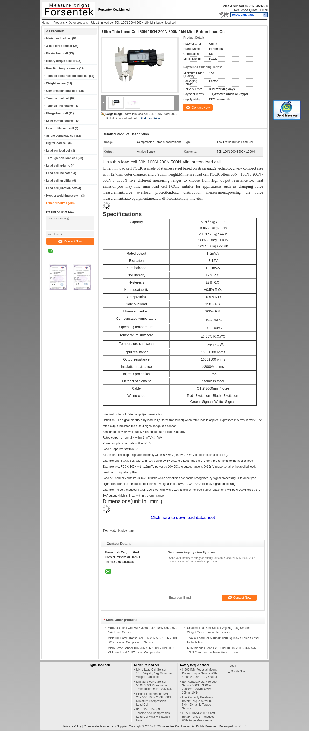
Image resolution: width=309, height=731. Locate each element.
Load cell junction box (61, 188)
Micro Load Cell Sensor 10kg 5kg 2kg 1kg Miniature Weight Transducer (154, 673)
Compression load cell (61, 90)
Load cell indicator (59, 173)
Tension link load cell (60, 105)
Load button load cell (60, 120)
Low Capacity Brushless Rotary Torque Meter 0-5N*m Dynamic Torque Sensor (197, 703)
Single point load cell (60, 135)
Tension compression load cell (67, 76)
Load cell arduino (58, 165)
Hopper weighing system (63, 195)
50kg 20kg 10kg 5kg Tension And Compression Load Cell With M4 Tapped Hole (153, 715)
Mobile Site (236, 671)
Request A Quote (245, 10)
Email (264, 10)
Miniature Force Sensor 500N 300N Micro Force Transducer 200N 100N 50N (154, 685)
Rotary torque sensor (60, 61)
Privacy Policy (72, 726)
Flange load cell (57, 113)
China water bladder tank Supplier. (106, 726)
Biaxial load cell (57, 53)
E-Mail (232, 666)
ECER (242, 726)
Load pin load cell (58, 150)
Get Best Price (150, 118)
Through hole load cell (61, 158)
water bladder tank (122, 530)
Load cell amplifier (58, 180)
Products (59, 22)
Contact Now (70, 241)
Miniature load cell (58, 38)
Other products (78, 22)
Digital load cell (56, 143)
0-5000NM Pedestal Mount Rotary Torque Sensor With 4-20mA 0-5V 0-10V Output (199, 673)
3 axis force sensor (59, 46)
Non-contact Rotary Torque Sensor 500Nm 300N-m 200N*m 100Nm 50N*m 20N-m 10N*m (199, 687)
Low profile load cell (60, 128)
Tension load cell (57, 98)
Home (45, 22)
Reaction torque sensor (62, 68)
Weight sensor (56, 83)
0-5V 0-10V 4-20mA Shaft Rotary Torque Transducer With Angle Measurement (199, 716)
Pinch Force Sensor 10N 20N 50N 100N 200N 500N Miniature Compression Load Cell (153, 699)
